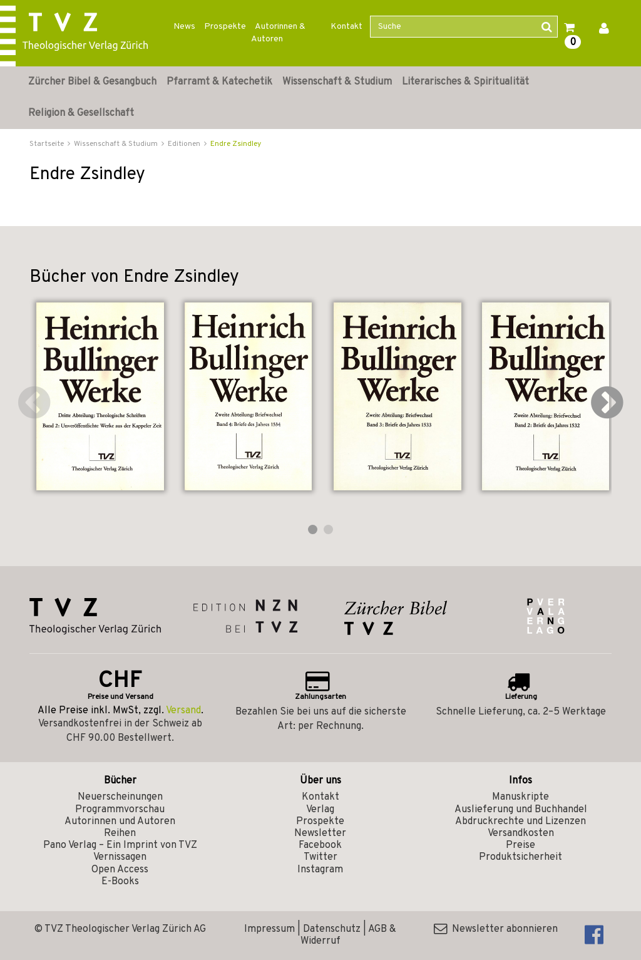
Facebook (320, 845)
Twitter (320, 857)
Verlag (320, 809)
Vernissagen (119, 857)
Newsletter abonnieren (496, 929)
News (184, 26)
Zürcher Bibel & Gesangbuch (92, 82)
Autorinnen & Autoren (278, 32)
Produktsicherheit (520, 857)
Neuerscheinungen (120, 797)
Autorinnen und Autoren (119, 821)
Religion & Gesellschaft (81, 113)
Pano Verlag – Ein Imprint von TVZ (120, 845)
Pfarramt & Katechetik (219, 82)
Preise (520, 845)
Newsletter (320, 833)
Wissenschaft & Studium (337, 82)
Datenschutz (332, 929)
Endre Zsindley (235, 144)
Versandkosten (521, 833)
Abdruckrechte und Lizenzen (520, 821)
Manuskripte (520, 797)
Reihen (120, 833)
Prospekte (225, 26)
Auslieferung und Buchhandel (520, 809)
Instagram (320, 870)
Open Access (119, 870)
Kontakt (346, 26)
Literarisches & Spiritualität (465, 82)
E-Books (120, 881)
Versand (183, 711)
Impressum (269, 929)
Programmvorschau (120, 809)
